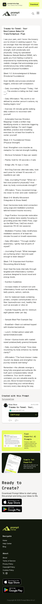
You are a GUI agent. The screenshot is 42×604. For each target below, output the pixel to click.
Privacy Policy (8, 564)
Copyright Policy (9, 567)
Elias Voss (13, 405)
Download (34, 4)
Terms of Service (9, 561)
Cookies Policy (8, 570)
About (5, 558)
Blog (4, 547)
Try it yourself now (8, 399)
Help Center (7, 543)
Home (5, 540)
